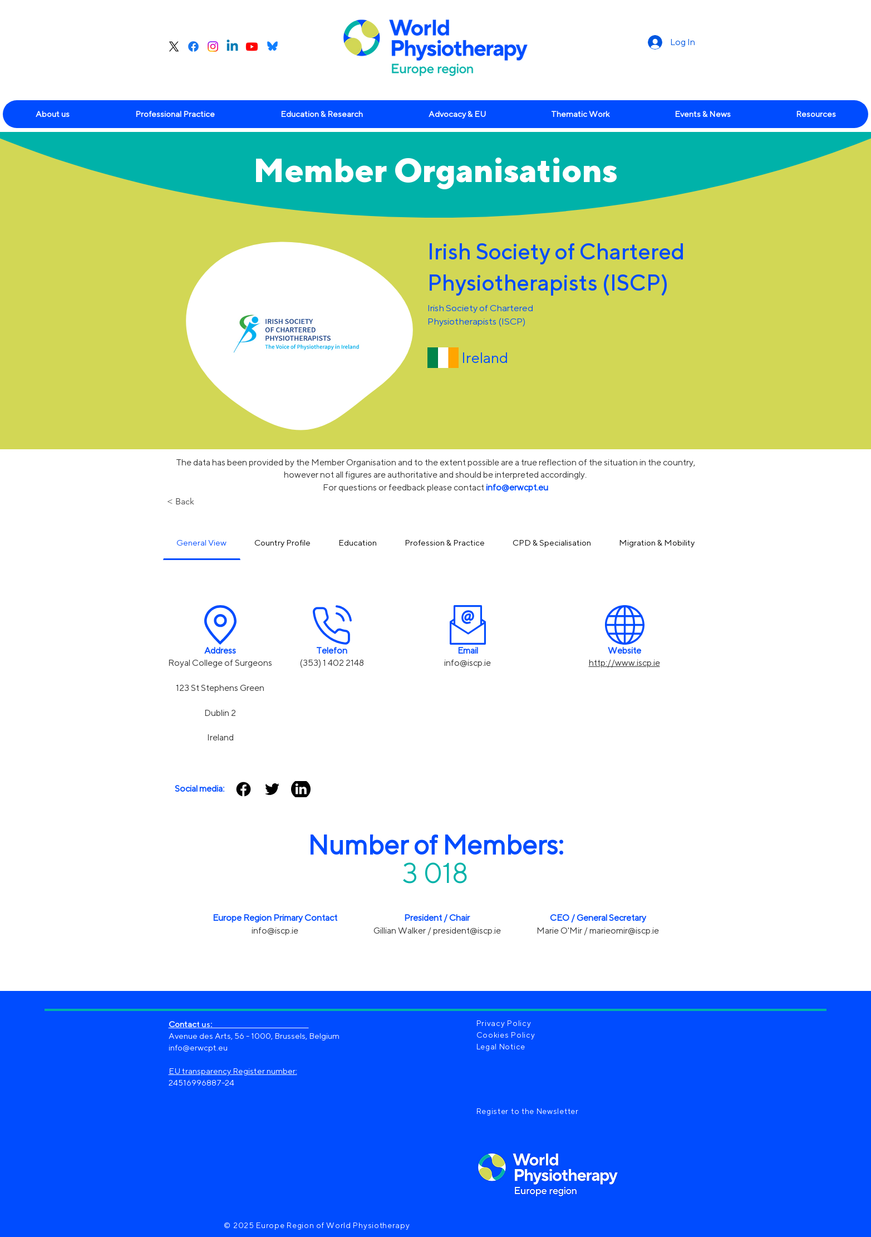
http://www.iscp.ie (624, 662)
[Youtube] (252, 46)
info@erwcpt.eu (198, 1047)
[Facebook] (193, 46)
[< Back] (203, 502)
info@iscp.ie (467, 662)
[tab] (202, 543)
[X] (174, 46)
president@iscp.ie (467, 930)
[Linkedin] (232, 46)
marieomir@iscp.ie (624, 930)
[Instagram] (213, 46)
